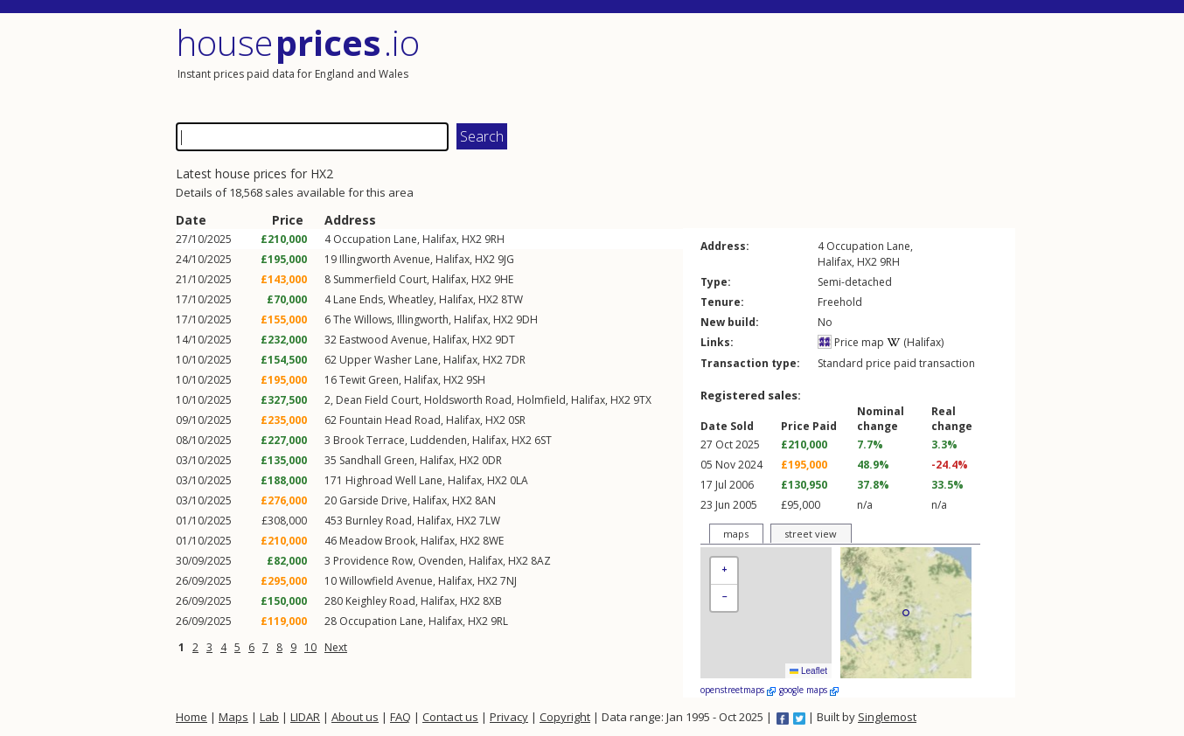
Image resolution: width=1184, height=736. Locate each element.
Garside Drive (373, 500)
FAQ (400, 717)
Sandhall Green (376, 460)
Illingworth (423, 319)
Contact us (450, 717)
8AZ (541, 560)
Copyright (565, 717)
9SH (475, 379)
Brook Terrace (369, 440)
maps (736, 533)
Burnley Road (378, 520)
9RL (499, 621)
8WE (493, 540)
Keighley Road (380, 601)
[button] (724, 571)
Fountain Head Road (390, 420)
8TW (512, 299)
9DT (505, 339)
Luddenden (438, 440)
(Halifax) (915, 342)
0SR (517, 420)
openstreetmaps (738, 690)
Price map (851, 342)
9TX (642, 399)
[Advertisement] (805, 65)
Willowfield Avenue (386, 580)
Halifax (439, 239)
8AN (485, 500)
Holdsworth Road (468, 399)
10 (310, 647)
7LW (489, 520)
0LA (519, 480)
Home (191, 717)
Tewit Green (369, 379)
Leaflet (808, 671)
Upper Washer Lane (388, 359)
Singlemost (887, 717)
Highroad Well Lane (393, 480)
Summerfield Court (380, 279)
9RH (494, 239)
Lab (269, 717)
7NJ (508, 580)
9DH (527, 319)
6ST (543, 440)
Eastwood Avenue (383, 339)
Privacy (509, 717)
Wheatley (411, 299)
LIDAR (305, 717)
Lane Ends (358, 299)
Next (335, 647)
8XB (492, 601)
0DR (492, 460)
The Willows (362, 319)
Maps (233, 717)
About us (355, 717)
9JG (506, 259)
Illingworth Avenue (384, 259)
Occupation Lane (375, 239)
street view (810, 533)
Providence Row (373, 560)
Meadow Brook (377, 540)
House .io (298, 42)
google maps (809, 690)
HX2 (472, 239)
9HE (503, 279)
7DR (515, 359)
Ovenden (440, 560)
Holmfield (541, 399)
